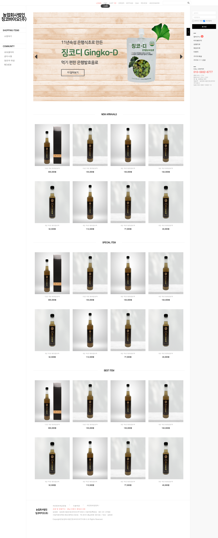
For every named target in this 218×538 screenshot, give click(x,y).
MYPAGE (129, 3)
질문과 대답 (9, 60)
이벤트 (196, 52)
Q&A (137, 3)
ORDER (121, 3)
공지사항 (8, 56)
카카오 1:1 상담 (200, 60)
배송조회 (197, 48)
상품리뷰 (197, 44)
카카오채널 (198, 56)
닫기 (188, 32)
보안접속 (207, 21)
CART (112, 3)
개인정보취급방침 (59, 505)
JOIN (105, 3)
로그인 (204, 26)
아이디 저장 (197, 21)
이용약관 (76, 505)
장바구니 (197, 36)
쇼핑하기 (8, 36)
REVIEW (144, 3)
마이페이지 (198, 40)
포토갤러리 (9, 52)
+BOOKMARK (154, 3)
